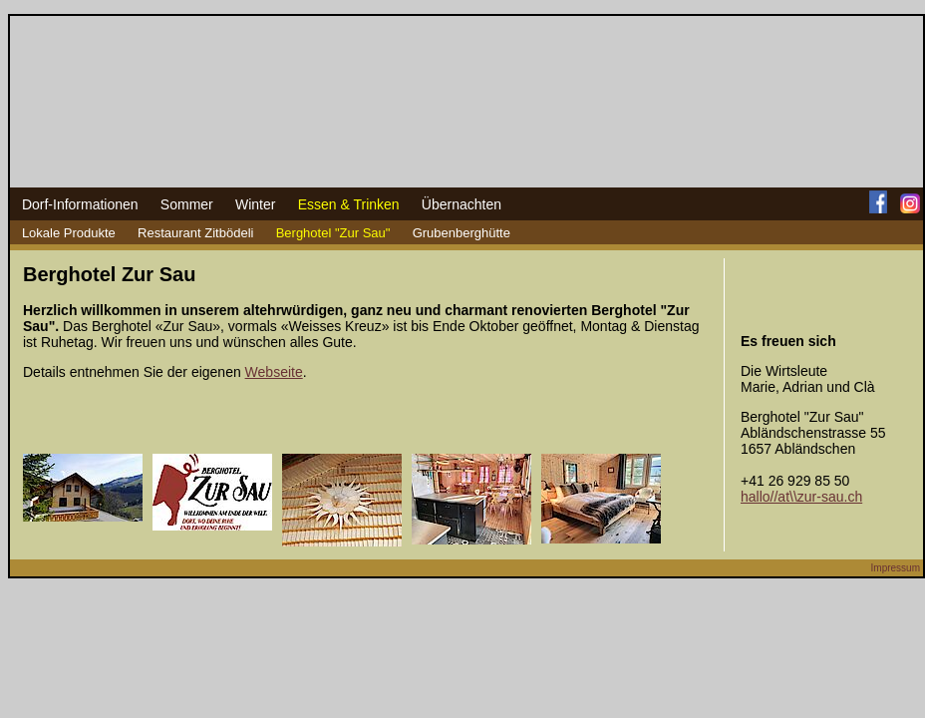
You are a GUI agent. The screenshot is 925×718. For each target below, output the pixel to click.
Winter (255, 204)
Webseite (274, 372)
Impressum (895, 567)
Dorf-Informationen (80, 204)
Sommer (186, 204)
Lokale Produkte (69, 232)
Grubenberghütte (461, 232)
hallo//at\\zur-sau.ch (801, 497)
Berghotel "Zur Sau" (333, 232)
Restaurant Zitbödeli (195, 232)
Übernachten (461, 204)
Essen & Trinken (349, 204)
